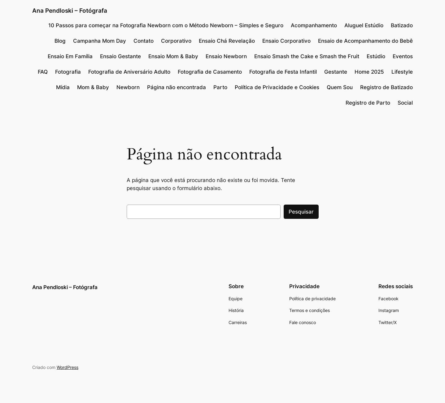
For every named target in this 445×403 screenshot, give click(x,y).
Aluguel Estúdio (363, 25)
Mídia (63, 87)
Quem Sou (340, 87)
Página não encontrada (176, 87)
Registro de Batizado (386, 87)
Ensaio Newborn (226, 56)
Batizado (402, 25)
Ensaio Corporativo (286, 41)
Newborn (128, 87)
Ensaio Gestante (120, 56)
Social (405, 103)
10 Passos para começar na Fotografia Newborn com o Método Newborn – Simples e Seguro (165, 25)
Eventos (403, 56)
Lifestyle (402, 72)
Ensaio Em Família (70, 56)
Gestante (335, 72)
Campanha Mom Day (99, 41)
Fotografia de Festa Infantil (283, 72)
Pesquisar (301, 212)
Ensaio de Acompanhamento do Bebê (365, 41)
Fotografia (68, 72)
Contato (143, 41)
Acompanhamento (314, 25)
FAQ (43, 72)
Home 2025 (369, 72)
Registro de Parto (368, 103)
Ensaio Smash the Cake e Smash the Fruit (306, 56)
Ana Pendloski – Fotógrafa (69, 10)
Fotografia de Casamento (210, 72)
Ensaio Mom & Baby (173, 56)
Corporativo (176, 41)
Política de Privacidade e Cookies (277, 87)
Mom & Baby (93, 87)
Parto (220, 87)
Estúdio (376, 56)
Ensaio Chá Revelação (227, 41)
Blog (60, 41)
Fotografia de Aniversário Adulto (129, 72)
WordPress (67, 367)
